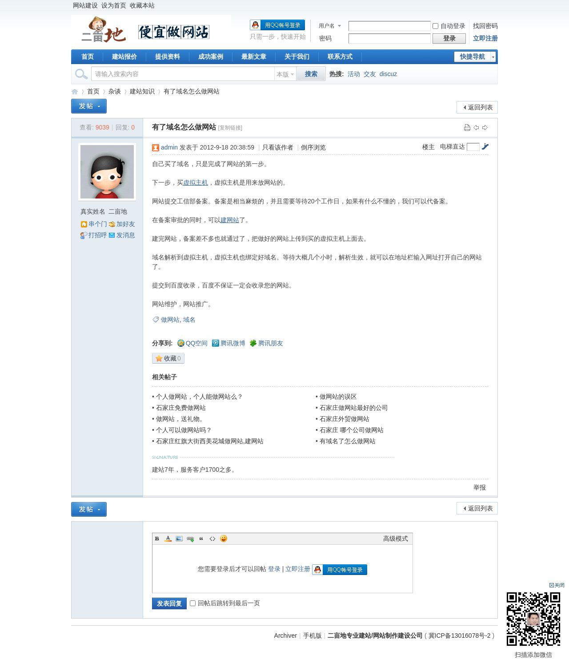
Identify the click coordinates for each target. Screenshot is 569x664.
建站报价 (124, 56)
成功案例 (210, 56)
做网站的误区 (338, 396)
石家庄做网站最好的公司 (354, 407)
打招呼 (97, 235)
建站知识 (142, 91)
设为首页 (113, 5)
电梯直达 (452, 146)
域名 (189, 319)
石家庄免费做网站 (181, 407)
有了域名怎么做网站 (192, 91)
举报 (479, 487)
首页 (87, 56)
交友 (370, 73)
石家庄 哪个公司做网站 (352, 429)
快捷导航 (472, 56)
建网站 (229, 219)
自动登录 (449, 25)
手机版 (312, 635)
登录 (274, 568)
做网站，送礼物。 (181, 418)
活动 (354, 73)
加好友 (125, 223)
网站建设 (85, 5)
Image (179, 538)
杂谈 (114, 91)
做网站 (170, 319)
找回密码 (485, 25)
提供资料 (167, 56)
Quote (201, 538)
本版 (282, 74)
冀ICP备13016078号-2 (461, 635)
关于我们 (296, 56)
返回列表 (480, 107)
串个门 (97, 223)
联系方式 (340, 56)
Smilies (223, 538)
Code (212, 538)
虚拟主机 (195, 182)
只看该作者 (277, 147)
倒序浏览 (313, 147)
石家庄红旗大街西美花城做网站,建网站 (210, 441)
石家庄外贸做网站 (344, 418)
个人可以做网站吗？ (184, 429)
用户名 (327, 26)
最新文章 (253, 56)
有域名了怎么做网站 (348, 441)
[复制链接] (230, 128)
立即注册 (485, 38)
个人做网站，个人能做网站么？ (199, 396)
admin (169, 147)
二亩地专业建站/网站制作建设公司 (74, 91)
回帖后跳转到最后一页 (225, 603)
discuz (388, 73)
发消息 (125, 235)
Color (168, 538)
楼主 (428, 146)
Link (190, 538)
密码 (325, 38)
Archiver (285, 635)
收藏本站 (142, 5)
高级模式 (395, 538)
